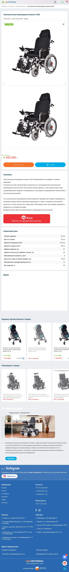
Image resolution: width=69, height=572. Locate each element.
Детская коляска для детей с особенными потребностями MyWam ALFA (12, 349)
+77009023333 (41, 491)
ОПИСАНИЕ (6, 19)
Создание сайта (34, 568)
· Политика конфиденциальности (13, 554)
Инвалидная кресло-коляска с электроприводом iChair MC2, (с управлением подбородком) (12, 396)
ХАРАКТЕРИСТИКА (17, 19)
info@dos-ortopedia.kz (8, 550)
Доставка (4, 496)
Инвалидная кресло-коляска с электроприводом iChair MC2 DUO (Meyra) (38, 396)
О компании (5, 493)
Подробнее (11, 458)
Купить (50, 165)
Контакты (4, 502)
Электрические (20, 6)
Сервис (3, 499)
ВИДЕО (26, 19)
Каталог (3, 2)
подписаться (9, 476)
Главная (4, 6)
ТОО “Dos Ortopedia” (42, 488)
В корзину (20, 358)
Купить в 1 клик (19, 164)
